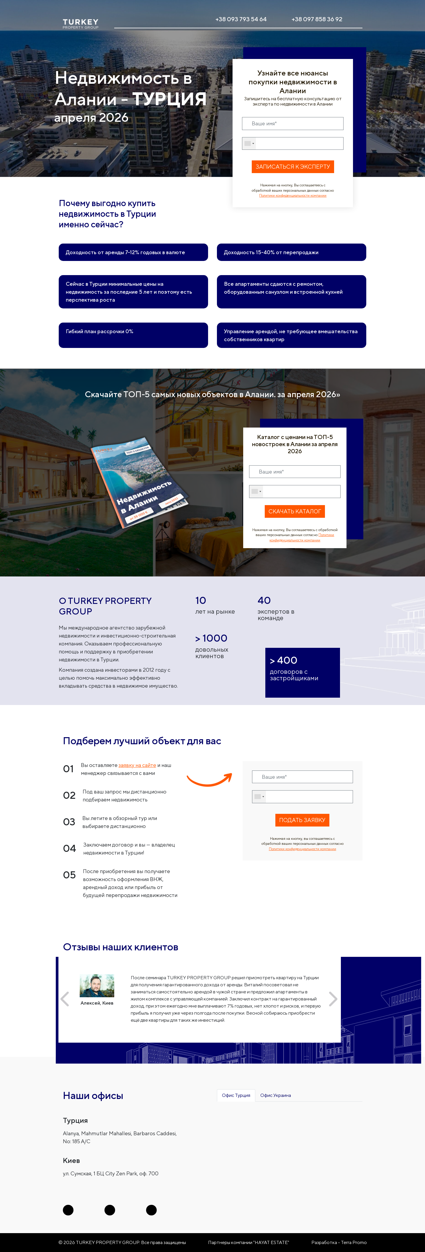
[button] (65, 999)
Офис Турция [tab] (236, 1095)
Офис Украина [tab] (275, 1095)
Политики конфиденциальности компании (292, 195)
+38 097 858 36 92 (317, 19)
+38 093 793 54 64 (241, 19)
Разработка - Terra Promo (339, 1242)
